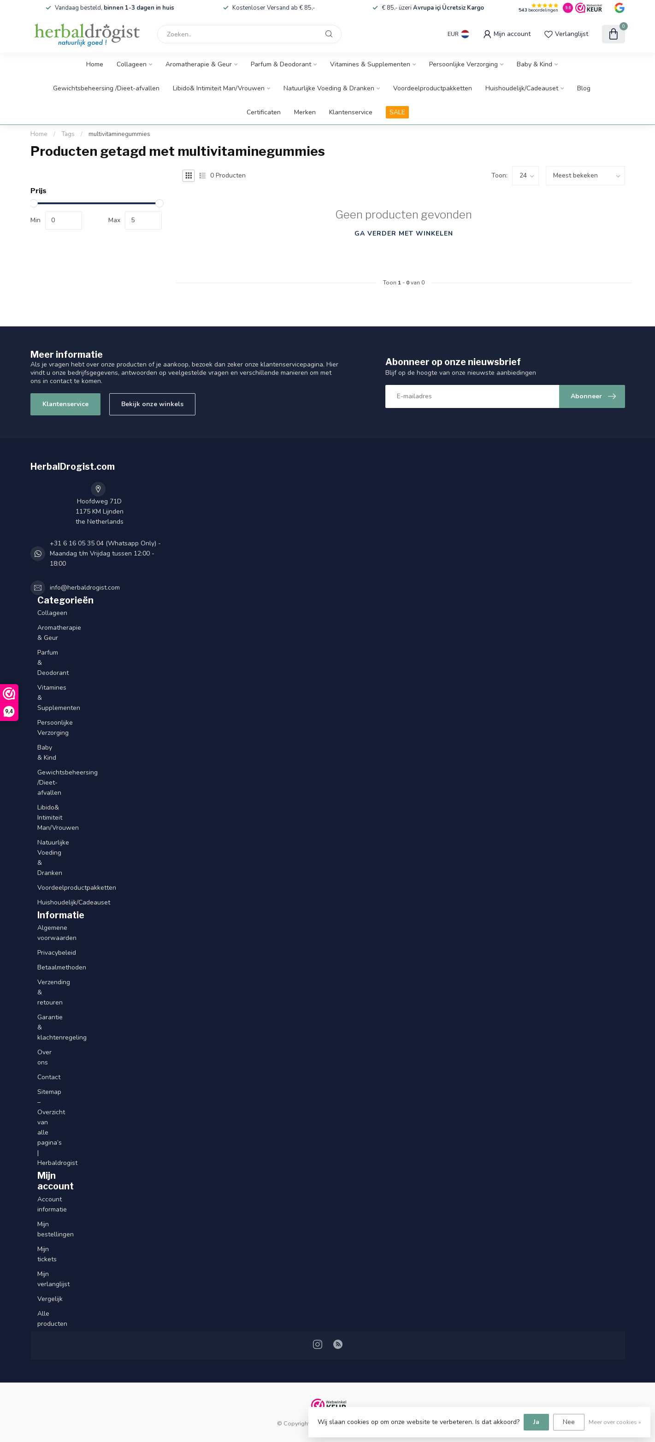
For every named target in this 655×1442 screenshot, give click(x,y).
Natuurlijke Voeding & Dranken (328, 88)
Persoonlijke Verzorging (463, 64)
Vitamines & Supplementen (370, 64)
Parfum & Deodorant (281, 64)
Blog (583, 88)
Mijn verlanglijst (47, 1279)
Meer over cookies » (615, 1422)
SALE (397, 112)
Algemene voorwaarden (47, 932)
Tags (68, 134)
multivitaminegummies (119, 134)
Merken (305, 112)
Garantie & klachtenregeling (47, 1027)
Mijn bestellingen (47, 1229)
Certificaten (264, 112)
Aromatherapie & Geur (198, 64)
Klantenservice (350, 112)
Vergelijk (47, 1298)
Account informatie (47, 1204)
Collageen (132, 64)
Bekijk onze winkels (152, 404)
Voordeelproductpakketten (432, 88)
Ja (536, 1422)
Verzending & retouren (47, 992)
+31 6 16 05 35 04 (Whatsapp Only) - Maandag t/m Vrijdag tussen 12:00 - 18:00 (105, 553)
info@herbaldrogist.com (85, 587)
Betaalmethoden (47, 967)
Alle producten (47, 1318)
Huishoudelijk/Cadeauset (521, 88)
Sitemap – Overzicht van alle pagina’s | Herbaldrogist (47, 1127)
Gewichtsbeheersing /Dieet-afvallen (106, 88)
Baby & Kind (534, 64)
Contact (47, 1077)
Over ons (44, 1057)
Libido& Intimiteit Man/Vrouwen (219, 88)
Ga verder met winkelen (403, 233)
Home (94, 64)
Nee (569, 1422)
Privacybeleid (47, 952)
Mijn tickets (47, 1254)
